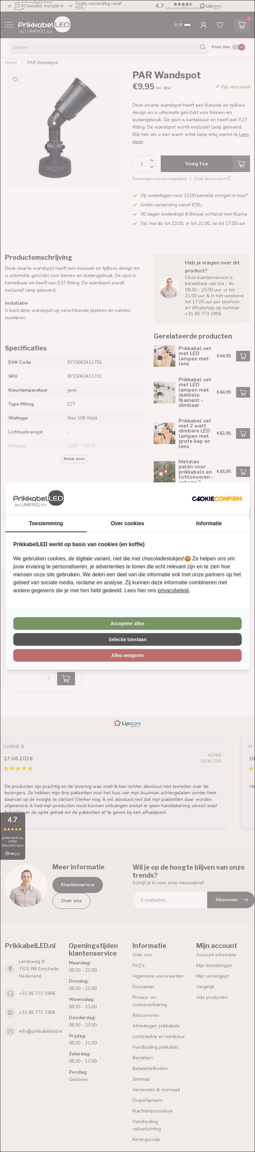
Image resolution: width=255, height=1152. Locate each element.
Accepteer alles (128, 623)
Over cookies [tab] (127, 523)
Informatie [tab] (209, 523)
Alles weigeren (127, 655)
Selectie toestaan (127, 639)
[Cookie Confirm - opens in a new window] (217, 498)
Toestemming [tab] (46, 523)
